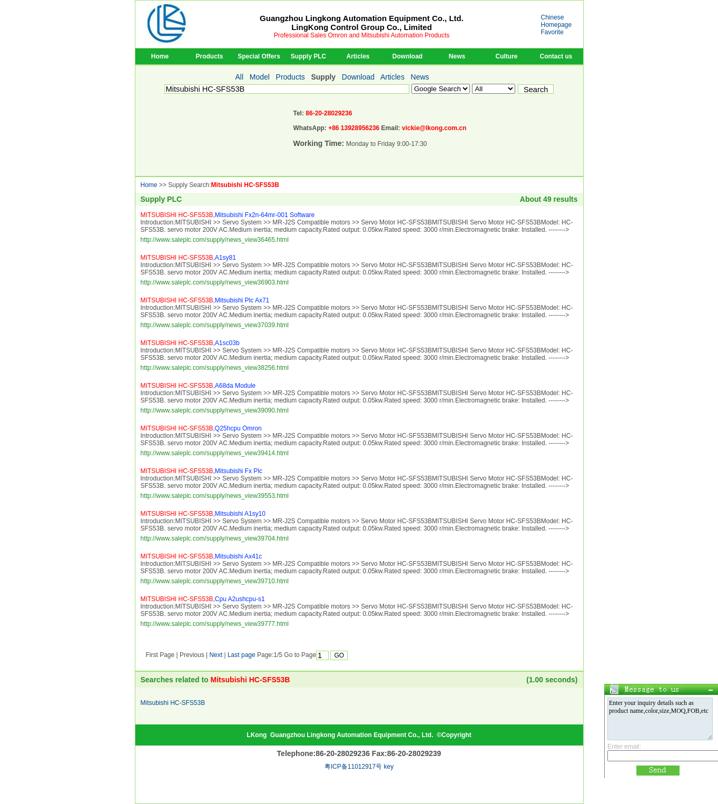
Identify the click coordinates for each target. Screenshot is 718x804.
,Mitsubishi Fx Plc (201, 471)
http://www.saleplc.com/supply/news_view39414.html (215, 453)
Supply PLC (308, 56)
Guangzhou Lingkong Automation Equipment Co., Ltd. (352, 735)
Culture (507, 56)
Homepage (556, 24)
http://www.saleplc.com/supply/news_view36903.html (215, 282)
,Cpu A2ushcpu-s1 (203, 599)
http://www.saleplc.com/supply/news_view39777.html (215, 623)
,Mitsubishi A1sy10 (203, 513)
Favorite (552, 32)
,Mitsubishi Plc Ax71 (205, 300)
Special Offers (259, 56)
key (389, 766)
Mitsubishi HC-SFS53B (245, 185)
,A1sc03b (190, 343)
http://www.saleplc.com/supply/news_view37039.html (215, 325)
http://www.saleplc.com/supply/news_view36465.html (215, 239)
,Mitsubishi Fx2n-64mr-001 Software (228, 215)
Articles (357, 56)
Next (215, 655)
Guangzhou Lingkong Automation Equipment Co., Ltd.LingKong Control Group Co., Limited (362, 23)
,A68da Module (198, 385)
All (239, 77)
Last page (241, 655)
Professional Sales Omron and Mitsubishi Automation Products (362, 35)
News (457, 56)
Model (260, 77)
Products (209, 56)
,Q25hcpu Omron (201, 428)
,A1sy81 (188, 257)
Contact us (555, 56)
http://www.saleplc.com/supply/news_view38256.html (215, 367)
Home (160, 56)
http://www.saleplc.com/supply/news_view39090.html (215, 410)
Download (407, 56)
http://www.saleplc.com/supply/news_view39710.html (215, 581)
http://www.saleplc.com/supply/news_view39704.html (215, 538)
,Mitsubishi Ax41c (201, 556)
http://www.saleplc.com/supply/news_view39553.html (215, 495)
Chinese (552, 17)
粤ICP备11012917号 (353, 766)
